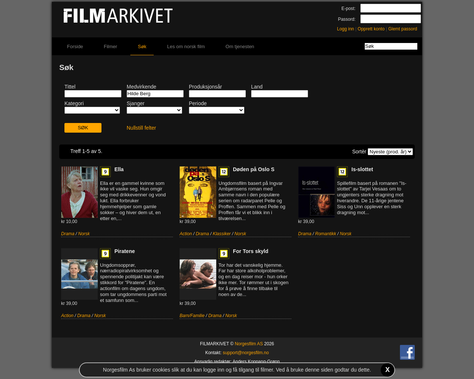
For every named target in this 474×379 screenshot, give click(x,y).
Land (257, 87)
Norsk (84, 233)
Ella (119, 169)
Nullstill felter (141, 128)
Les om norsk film (186, 46)
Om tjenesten (240, 46)
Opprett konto (371, 28)
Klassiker (222, 233)
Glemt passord (402, 28)
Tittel (70, 87)
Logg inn (345, 28)
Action (186, 233)
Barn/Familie (192, 315)
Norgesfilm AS (249, 343)
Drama (67, 233)
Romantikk (325, 233)
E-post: (348, 8)
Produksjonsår (205, 87)
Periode (198, 103)
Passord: (347, 19)
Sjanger (135, 103)
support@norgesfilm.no (246, 352)
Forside (75, 46)
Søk (142, 46)
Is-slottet (362, 169)
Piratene (124, 251)
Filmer (110, 46)
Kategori (74, 103)
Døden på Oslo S (253, 169)
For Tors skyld (250, 251)
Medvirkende (141, 87)
